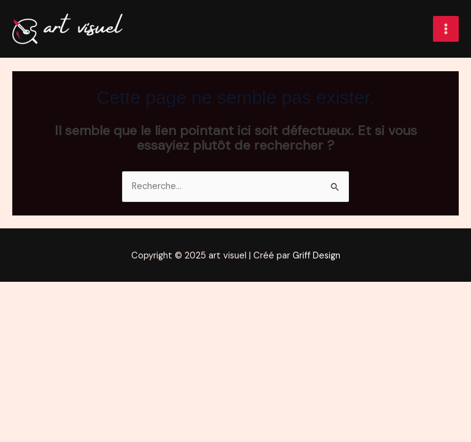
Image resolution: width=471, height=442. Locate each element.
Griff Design (316, 256)
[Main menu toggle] (446, 29)
